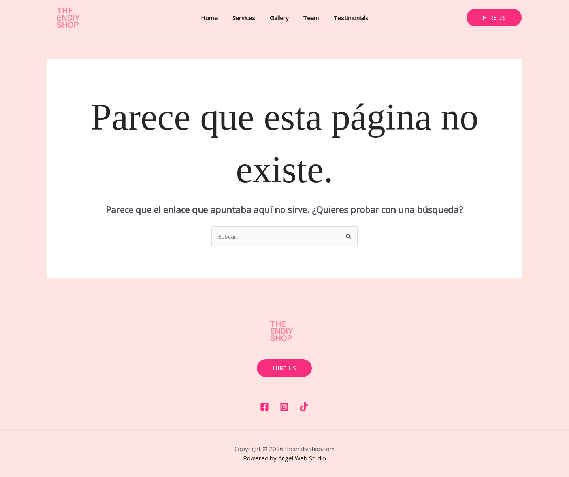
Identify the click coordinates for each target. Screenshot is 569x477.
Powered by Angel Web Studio (284, 458)
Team (309, 18)
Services (246, 18)
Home (214, 18)
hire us (284, 368)
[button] (494, 17)
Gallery (279, 18)
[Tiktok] (304, 406)
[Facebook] (264, 406)
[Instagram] (284, 406)
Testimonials (345, 18)
